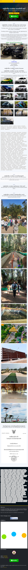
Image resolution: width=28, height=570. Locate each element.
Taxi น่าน (15, 473)
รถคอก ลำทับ (13, 164)
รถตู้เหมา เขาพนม (9, 139)
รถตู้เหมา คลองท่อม (23, 148)
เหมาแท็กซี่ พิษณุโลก (8, 492)
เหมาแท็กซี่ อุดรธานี (9, 500)
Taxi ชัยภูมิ (18, 470)
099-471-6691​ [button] (17, 13)
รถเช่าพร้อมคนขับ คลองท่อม (11, 148)
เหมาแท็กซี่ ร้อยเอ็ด (8, 493)
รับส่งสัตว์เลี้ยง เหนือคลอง (22, 167)
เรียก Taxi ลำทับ (19, 160)
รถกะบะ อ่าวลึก (19, 155)
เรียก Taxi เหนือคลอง (8, 165)
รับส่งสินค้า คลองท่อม (3, 149)
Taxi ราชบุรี (21, 476)
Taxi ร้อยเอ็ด (9, 476)
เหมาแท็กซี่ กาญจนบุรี (8, 484)
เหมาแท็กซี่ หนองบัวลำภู (9, 499)
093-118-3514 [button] (11, 13)
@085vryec (6, 557)
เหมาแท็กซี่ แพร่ (2, 502)
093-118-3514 (5, 555)
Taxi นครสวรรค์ (3, 473)
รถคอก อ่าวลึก (14, 155)
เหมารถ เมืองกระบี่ (24, 132)
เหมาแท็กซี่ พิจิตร (3, 492)
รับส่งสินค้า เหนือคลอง (15, 167)
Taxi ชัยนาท (14, 470)
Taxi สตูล (22, 477)
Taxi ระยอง (17, 476)
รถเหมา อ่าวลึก (16, 151)
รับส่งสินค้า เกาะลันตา (22, 143)
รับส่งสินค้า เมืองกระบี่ (8, 134)
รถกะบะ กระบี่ (2, 129)
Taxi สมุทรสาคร (13, 478)
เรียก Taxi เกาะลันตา (18, 141)
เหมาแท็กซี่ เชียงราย (3, 501)
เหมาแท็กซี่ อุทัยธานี (20, 500)
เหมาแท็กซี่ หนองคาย (3, 499)
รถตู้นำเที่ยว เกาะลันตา (10, 143)
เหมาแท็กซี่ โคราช (13, 502)
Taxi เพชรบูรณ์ (3, 483)
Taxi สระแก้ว (21, 478)
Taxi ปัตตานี (18, 474)
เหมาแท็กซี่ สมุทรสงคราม (20, 495)
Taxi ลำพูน (6, 477)
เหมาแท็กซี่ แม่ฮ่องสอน (8, 502)
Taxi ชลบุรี (11, 470)
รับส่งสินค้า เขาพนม (14, 139)
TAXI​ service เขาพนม (10, 140)
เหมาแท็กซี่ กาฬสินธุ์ (14, 484)
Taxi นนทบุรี (7, 473)
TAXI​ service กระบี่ (14, 128)
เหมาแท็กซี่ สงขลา (3, 495)
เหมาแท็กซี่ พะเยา (8, 491)
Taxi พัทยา (6, 475)
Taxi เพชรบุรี (23, 482)
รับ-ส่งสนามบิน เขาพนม (16, 140)
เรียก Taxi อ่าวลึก (7, 151)
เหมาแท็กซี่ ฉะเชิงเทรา (13, 485)
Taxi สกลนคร (14, 477)
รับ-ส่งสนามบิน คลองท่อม (4, 150)
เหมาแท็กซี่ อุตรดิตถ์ (15, 500)
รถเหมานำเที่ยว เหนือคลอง (15, 166)
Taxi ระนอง (13, 476)
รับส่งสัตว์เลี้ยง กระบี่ (3, 128)
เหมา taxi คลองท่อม (19, 147)
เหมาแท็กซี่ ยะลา (23, 492)
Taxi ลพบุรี (25, 476)
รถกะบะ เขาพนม (3, 141)
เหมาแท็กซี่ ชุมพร (8, 486)
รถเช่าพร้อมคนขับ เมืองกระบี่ (17, 133)
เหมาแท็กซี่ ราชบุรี (23, 493)
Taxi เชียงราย (14, 482)
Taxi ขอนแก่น (24, 469)
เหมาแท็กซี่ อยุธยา (15, 499)
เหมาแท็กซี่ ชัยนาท (24, 485)
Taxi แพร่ (10, 483)
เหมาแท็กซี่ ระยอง (18, 493)
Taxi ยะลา (2, 476)
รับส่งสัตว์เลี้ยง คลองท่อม (10, 149)
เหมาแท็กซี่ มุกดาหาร (18, 492)
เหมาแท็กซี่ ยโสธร (3, 493)
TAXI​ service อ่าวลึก (3, 155)
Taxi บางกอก (18, 473)
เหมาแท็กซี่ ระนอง (13, 493)
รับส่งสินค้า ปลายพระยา (16, 158)
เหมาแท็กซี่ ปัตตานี (3, 491)
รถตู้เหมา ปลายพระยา (9, 158)
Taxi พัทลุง (9, 475)
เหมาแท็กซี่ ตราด (17, 486)
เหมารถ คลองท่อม (14, 147)
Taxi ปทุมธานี (6, 474)
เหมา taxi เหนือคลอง (8, 166)
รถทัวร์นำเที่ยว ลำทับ (22, 164)
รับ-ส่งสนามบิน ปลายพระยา (18, 159)
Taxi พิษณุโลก (17, 475)
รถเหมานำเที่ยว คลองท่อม (4, 148)
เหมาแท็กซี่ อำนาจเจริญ (3, 500)
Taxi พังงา (2, 475)
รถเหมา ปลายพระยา (20, 156)
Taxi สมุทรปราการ (3, 478)
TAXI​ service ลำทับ (3, 164)
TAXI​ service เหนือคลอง (11, 168)
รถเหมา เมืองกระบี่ (19, 132)
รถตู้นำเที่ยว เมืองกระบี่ (23, 133)
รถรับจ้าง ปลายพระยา (14, 156)
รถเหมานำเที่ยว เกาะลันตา (19, 142)
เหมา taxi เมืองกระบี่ (3, 133)
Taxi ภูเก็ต (21, 475)
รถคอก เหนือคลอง (24, 168)
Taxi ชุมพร (22, 470)
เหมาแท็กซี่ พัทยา (18, 491)
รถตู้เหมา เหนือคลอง (9, 167)
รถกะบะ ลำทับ (17, 164)
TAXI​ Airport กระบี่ (9, 128)
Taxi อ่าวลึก (2, 151)
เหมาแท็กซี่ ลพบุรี (3, 494)
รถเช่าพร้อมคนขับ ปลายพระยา (23, 157)
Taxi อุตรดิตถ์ (2, 482)
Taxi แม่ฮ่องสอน (14, 483)
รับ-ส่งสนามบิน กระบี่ (20, 128)
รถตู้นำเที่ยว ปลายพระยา (3, 158)
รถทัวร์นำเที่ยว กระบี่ (7, 129)
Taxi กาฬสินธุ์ (14, 469)
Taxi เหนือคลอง (3, 165)
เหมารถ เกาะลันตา (8, 142)
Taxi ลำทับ (14, 160)
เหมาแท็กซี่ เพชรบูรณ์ (20, 501)
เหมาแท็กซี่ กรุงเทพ (3, 484)
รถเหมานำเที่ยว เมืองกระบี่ (10, 133)
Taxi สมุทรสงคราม (8, 478)
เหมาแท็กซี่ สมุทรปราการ (13, 495)
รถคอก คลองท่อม (10, 150)
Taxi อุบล (11, 482)
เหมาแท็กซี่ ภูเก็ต (13, 492)
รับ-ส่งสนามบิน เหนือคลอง (18, 168)
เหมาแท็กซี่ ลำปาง (8, 494)
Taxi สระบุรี (17, 478)
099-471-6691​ (5, 556)
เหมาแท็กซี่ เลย (25, 501)
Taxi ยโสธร (6, 476)
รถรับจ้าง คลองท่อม (3, 147)
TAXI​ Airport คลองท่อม (17, 149)
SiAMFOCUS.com (5, 567)
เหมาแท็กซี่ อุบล (25, 500)
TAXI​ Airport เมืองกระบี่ (22, 134)
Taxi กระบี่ (2, 469)
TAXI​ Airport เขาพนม (3, 140)
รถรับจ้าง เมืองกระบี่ (13, 132)
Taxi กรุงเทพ (6, 469)
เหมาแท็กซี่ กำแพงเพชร (20, 484)
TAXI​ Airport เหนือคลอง (4, 168)
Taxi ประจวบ (10, 474)
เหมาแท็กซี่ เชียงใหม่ (9, 501)
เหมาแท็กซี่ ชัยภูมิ (3, 486)
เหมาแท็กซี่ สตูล (8, 495)
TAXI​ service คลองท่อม (24, 149)
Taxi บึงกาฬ (22, 473)
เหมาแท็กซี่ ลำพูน (13, 494)
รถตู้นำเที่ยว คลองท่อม (17, 148)
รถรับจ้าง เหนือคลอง (14, 165)
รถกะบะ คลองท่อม (15, 150)
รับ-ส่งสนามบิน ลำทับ (9, 164)
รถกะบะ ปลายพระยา (3, 160)
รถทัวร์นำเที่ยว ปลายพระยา (9, 160)
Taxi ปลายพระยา (3, 156)
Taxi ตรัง (25, 470)
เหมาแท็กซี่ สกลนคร (23, 494)
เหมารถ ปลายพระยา (3, 157)
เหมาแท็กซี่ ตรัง (12, 486)
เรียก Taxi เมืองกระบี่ (8, 132)
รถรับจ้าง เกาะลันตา (24, 141)
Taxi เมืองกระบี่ (3, 132)
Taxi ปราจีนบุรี (14, 474)
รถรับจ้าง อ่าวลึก (12, 151)
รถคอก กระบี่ (25, 128)
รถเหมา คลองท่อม (9, 147)
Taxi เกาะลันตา (13, 141)
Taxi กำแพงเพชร (19, 469)
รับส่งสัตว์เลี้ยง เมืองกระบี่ (15, 134)
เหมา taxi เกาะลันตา (13, 142)
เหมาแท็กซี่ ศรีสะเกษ (18, 494)
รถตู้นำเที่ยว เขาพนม (3, 139)
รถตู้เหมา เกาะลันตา (16, 143)
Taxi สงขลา (18, 477)
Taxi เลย (7, 483)
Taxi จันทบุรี (2, 470)
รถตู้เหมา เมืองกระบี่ (3, 134)
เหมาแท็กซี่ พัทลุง (23, 491)
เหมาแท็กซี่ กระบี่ (22, 483)
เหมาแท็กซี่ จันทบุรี (8, 485)
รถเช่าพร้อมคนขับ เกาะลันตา (4, 143)
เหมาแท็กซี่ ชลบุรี (19, 485)
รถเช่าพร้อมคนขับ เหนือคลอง (22, 166)
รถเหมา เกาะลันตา (3, 142)
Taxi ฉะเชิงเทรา (7, 470)
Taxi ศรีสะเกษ (10, 477)
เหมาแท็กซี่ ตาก (21, 486)
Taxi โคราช (18, 483)
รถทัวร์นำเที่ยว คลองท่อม (21, 150)
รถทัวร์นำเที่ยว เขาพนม (8, 141)
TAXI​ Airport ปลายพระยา (4, 159)
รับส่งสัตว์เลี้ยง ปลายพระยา (23, 158)
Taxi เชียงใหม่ (19, 482)
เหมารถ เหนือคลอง (3, 166)
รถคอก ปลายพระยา (24, 159)
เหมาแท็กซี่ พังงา (13, 491)
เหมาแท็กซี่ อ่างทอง (20, 499)
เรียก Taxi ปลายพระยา (8, 156)
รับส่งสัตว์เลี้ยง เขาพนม (20, 139)
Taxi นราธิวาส (11, 473)
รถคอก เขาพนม (21, 140)
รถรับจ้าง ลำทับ (23, 160)
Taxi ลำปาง (2, 477)
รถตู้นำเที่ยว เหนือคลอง (3, 167)
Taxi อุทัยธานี (7, 482)
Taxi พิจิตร (13, 475)
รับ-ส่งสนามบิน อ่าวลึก (9, 155)
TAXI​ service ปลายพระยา (11, 159)
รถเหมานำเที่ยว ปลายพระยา (16, 157)
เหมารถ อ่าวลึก (21, 151)
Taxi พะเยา (22, 474)
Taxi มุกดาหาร (25, 475)
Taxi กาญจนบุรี (10, 469)
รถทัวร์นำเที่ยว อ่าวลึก (24, 155)
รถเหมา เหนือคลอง (20, 165)
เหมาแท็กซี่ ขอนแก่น (3, 485)
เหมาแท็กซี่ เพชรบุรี (14, 501)
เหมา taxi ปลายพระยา (9, 157)
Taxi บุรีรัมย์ (2, 474)
